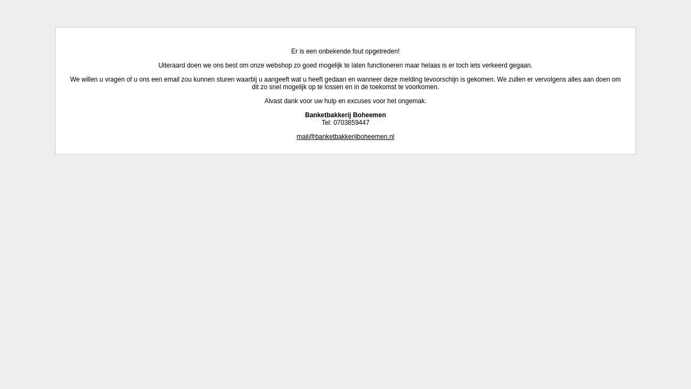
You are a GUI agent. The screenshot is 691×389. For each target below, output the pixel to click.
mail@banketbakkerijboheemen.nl (346, 136)
